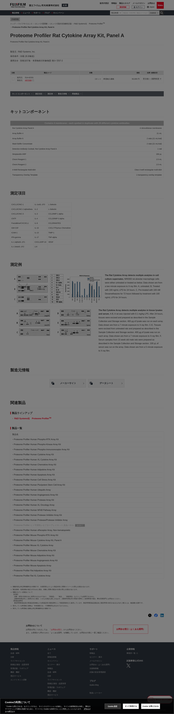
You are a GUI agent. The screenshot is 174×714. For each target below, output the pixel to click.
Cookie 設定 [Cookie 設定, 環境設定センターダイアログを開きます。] (112, 706)
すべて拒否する (131, 706)
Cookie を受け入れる (151, 706)
